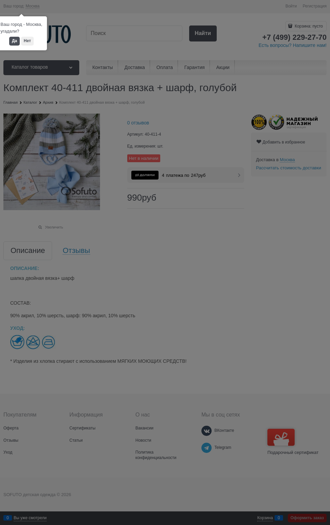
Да (14, 40)
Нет (27, 40)
